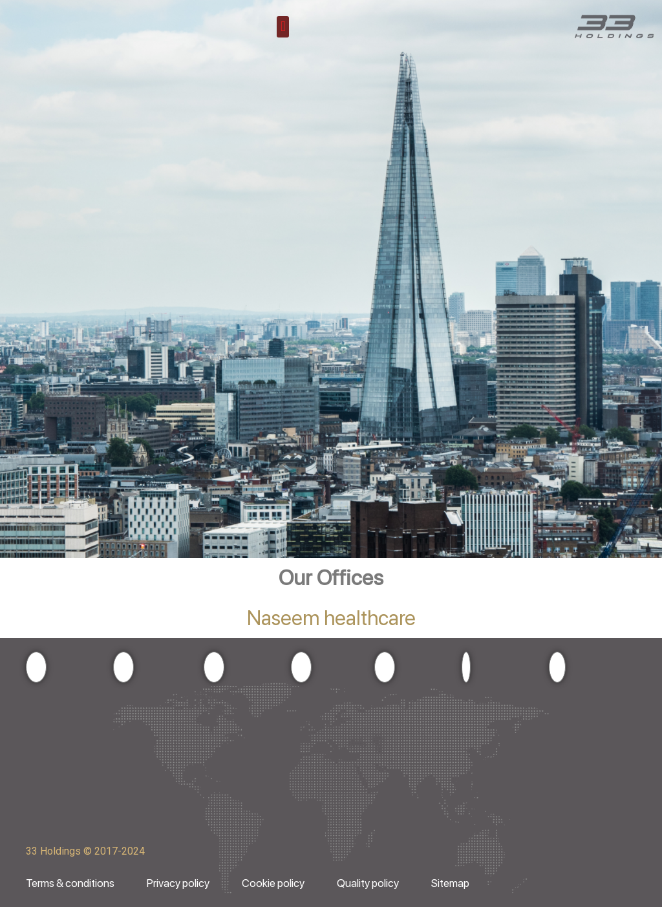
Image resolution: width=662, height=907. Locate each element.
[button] (283, 26)
